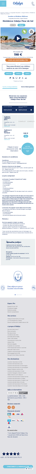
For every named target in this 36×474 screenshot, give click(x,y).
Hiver (21, 25)
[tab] (9, 86)
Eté (13, 25)
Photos (8, 73)
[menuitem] (18, 306)
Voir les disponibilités (18, 60)
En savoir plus (12, 430)
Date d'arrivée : (8, 107)
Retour (29, 469)
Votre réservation (28, 149)
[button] (18, 81)
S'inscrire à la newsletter (18, 466)
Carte (27, 73)
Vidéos (18, 73)
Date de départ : (23, 107)
